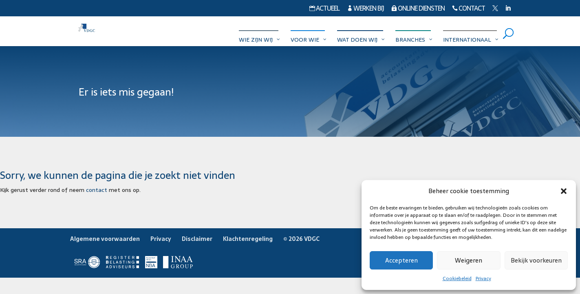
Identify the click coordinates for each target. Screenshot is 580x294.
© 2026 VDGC (301, 238)
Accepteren (401, 260)
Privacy (483, 278)
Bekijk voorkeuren (536, 260)
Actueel (324, 9)
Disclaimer (197, 238)
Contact (468, 9)
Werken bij (365, 9)
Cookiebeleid (457, 278)
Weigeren (468, 260)
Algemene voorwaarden (105, 238)
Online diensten (418, 9)
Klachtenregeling (248, 238)
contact (96, 189)
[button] (564, 191)
